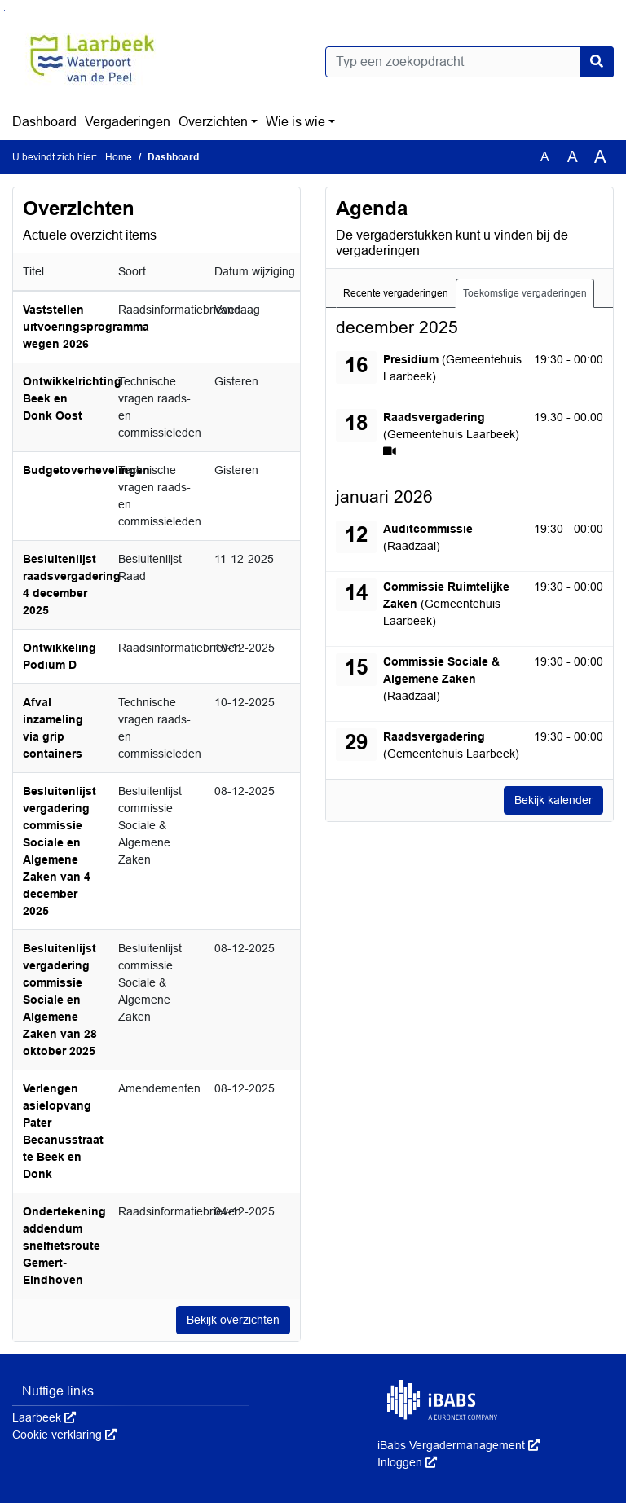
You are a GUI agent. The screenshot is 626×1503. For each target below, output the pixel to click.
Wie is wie (295, 122)
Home (118, 157)
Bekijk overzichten (233, 1319)
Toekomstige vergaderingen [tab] (525, 293)
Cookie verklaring (64, 1434)
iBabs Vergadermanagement (458, 1445)
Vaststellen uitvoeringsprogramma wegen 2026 (86, 326)
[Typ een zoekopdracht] (469, 61)
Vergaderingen (127, 122)
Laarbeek (44, 1417)
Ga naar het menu (4, 10)
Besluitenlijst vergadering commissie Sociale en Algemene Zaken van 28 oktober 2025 (60, 999)
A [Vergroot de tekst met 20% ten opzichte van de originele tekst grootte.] (572, 156)
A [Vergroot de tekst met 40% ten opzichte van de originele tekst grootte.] (600, 157)
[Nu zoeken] (597, 61)
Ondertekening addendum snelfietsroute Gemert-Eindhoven (64, 1245)
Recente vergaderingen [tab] (395, 293)
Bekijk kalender (553, 799)
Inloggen (407, 1462)
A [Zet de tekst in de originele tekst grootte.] (544, 157)
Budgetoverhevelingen (86, 470)
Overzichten (213, 122)
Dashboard (44, 122)
